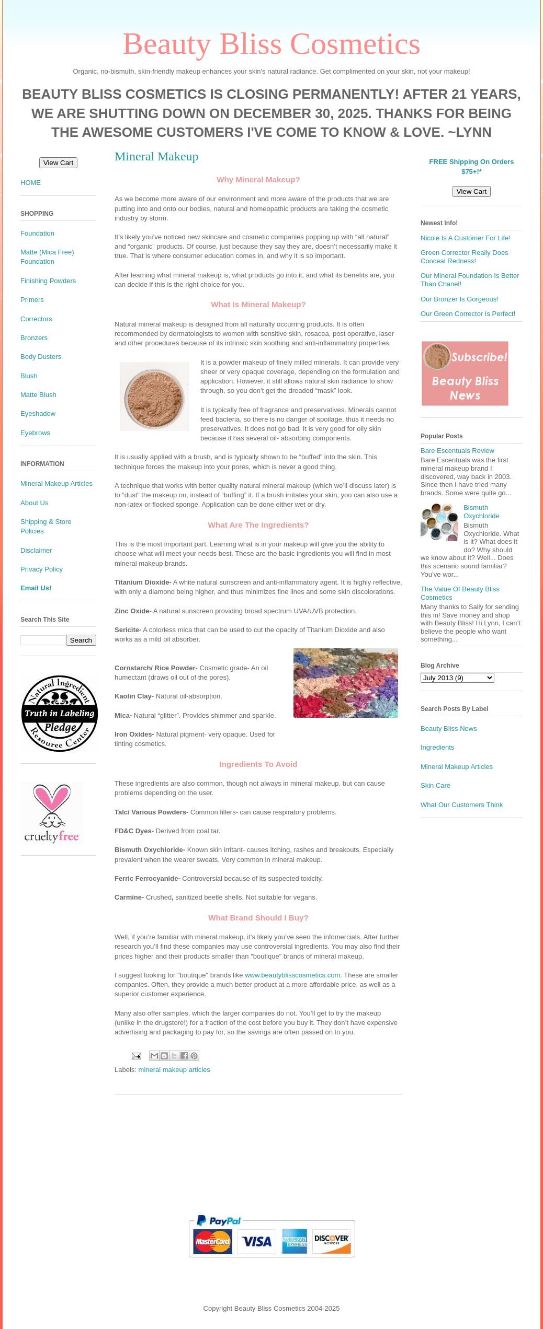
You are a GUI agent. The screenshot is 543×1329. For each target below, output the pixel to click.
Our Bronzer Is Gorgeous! (460, 299)
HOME (30, 182)
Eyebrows (35, 433)
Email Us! (35, 588)
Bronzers (34, 338)
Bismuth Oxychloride (481, 512)
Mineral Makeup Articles (56, 483)
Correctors (36, 319)
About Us (34, 503)
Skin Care (435, 785)
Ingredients (437, 747)
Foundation (37, 233)
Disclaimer (36, 550)
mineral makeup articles (174, 1070)
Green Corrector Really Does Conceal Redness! (464, 257)
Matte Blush (38, 395)
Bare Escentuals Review (457, 450)
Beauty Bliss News (449, 728)
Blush (29, 376)
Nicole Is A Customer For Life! (466, 238)
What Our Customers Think (462, 805)
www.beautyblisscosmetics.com (292, 975)
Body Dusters (40, 356)
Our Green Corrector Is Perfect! (468, 314)
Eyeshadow (37, 413)
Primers (32, 300)
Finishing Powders (48, 281)
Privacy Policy (41, 569)
